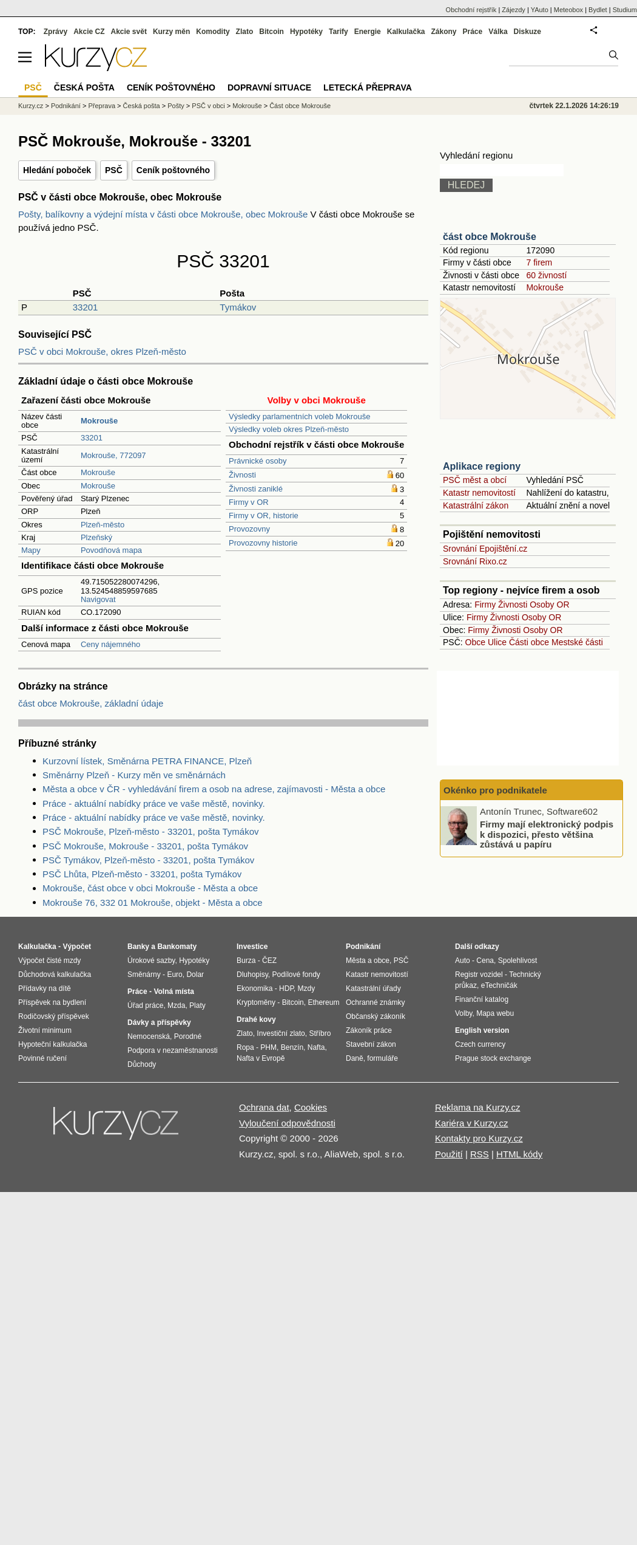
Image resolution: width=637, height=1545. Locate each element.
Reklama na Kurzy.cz (478, 1107)
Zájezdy (513, 9)
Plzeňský (96, 537)
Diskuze (527, 31)
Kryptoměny (256, 1002)
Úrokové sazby (151, 960)
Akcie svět (129, 31)
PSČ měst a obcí (475, 480)
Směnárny (144, 974)
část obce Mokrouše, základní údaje (90, 703)
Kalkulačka (406, 31)
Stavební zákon (371, 1044)
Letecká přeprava (367, 87)
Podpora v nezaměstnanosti (172, 1050)
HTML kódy (519, 1154)
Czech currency (480, 1044)
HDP (286, 988)
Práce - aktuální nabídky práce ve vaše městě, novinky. (153, 803)
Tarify (338, 31)
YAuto (539, 9)
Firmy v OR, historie (263, 515)
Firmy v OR (249, 502)
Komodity (212, 31)
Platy (197, 1005)
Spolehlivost (518, 960)
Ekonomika (254, 988)
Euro (174, 974)
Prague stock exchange (493, 1058)
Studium (625, 9)
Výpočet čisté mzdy (49, 960)
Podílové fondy (296, 974)
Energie (367, 31)
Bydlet (597, 9)
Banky (138, 946)
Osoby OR (549, 604)
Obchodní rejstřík (471, 9)
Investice (252, 946)
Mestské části (577, 642)
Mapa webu (495, 1013)
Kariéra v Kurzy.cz (471, 1123)
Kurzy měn (171, 31)
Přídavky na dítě (44, 988)
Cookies (310, 1107)
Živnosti (242, 474)
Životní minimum (45, 1030)
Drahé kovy (256, 1019)
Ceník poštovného (173, 170)
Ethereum (323, 1002)
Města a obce (367, 960)
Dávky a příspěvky (159, 1022)
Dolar (195, 974)
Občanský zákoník (375, 1016)
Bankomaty (177, 946)
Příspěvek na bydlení (52, 1002)
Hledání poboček (57, 170)
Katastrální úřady (373, 988)
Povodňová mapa (111, 550)
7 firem (539, 262)
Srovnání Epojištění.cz (485, 548)
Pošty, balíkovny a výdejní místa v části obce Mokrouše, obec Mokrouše (164, 214)
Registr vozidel (479, 974)
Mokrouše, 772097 (113, 455)
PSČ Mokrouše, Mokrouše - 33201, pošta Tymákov (145, 846)
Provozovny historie (263, 542)
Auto (462, 960)
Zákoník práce (369, 1030)
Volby (463, 1013)
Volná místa (173, 991)
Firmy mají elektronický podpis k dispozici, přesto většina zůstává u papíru (546, 834)
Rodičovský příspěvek (53, 1016)
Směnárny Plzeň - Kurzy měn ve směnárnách (134, 775)
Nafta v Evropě (261, 1058)
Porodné (187, 1036)
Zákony (443, 31)
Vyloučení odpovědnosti (287, 1123)
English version (482, 1030)
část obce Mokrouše (489, 236)
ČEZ (269, 960)
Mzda (176, 1005)
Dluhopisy (252, 974)
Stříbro (320, 1033)
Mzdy (306, 988)
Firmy (485, 604)
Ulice (497, 642)
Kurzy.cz (30, 105)
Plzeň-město (102, 524)
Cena (485, 960)
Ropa (245, 1047)
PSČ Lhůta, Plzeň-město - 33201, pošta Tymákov (141, 874)
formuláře (382, 1058)
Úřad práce (145, 1005)
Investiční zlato (281, 1033)
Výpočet (76, 946)
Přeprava (101, 105)
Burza (246, 960)
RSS (479, 1154)
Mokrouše (98, 472)
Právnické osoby (257, 460)
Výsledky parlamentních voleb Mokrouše (299, 416)
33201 (85, 307)
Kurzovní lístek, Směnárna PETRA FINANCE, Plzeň (147, 761)
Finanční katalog (481, 999)
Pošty (175, 105)
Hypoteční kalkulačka (52, 1044)
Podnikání (66, 105)
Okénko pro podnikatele (495, 790)
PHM (268, 1047)
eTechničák (499, 985)
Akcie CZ (88, 31)
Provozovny (249, 528)
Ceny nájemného (110, 644)
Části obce (529, 642)
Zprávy (55, 31)
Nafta (316, 1047)
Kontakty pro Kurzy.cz (479, 1138)
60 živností (546, 275)
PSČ (114, 170)
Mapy (31, 550)
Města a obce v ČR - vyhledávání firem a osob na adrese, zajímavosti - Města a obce (213, 789)
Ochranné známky (375, 1002)
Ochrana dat (264, 1107)
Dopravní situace (269, 87)
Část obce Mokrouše (300, 105)
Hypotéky (306, 31)
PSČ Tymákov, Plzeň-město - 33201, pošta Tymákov (148, 860)
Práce (473, 31)
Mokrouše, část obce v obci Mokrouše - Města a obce (150, 888)
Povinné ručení (42, 1058)
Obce (475, 642)
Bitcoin (271, 31)
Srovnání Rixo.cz (475, 561)
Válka (497, 31)
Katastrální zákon (475, 505)
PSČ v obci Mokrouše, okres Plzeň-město (102, 351)
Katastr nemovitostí (479, 493)
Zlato (245, 31)
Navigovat (98, 599)
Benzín (292, 1047)
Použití (449, 1154)
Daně (354, 1058)
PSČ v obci (208, 105)
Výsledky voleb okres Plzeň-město (289, 429)
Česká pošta (141, 105)
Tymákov (238, 307)
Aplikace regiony (482, 466)
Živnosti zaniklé (256, 488)
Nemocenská (148, 1036)
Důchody (141, 1064)
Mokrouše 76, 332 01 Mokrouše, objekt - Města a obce (152, 902)
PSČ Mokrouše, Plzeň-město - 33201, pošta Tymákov (150, 831)
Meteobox (568, 9)
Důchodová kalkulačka (54, 974)
